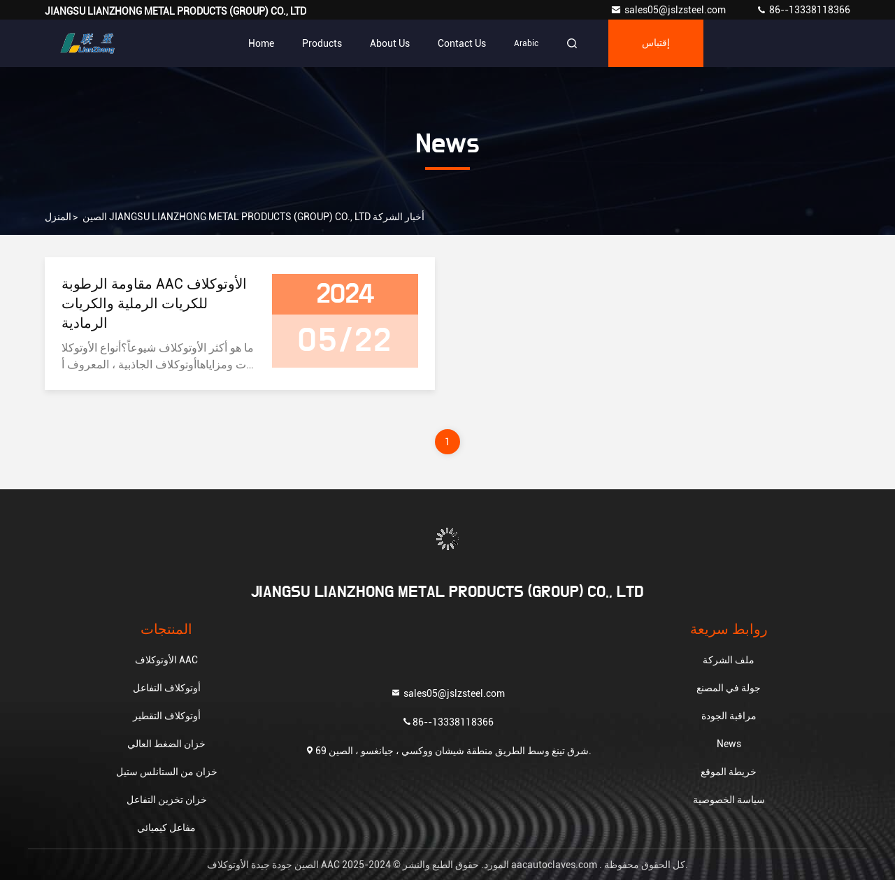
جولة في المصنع (728, 687)
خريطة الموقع (729, 771)
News (729, 743)
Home (261, 43)
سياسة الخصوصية (729, 799)
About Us (390, 43)
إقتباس (656, 43)
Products (322, 43)
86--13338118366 (803, 9)
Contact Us (462, 43)
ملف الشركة (728, 659)
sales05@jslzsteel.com (669, 9)
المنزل (58, 216)
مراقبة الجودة (729, 715)
